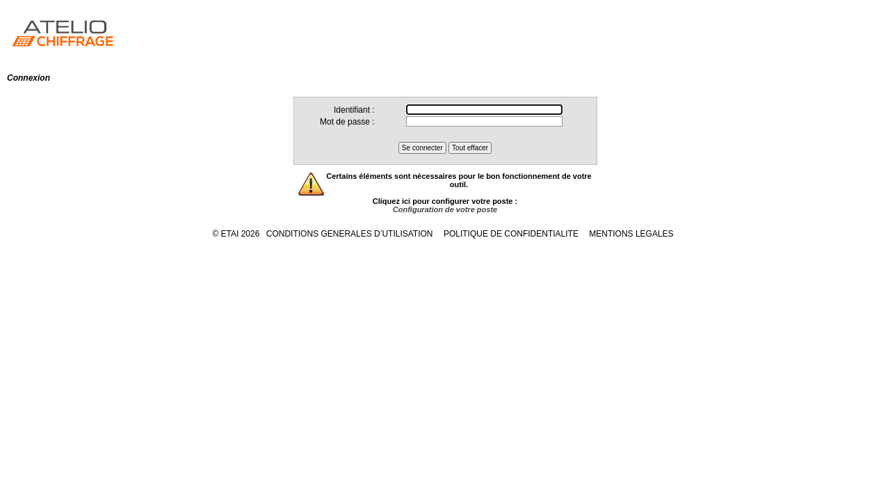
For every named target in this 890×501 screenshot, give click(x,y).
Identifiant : (354, 110)
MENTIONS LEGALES (631, 234)
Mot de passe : (347, 122)
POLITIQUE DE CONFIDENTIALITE (511, 234)
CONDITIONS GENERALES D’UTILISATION (349, 234)
